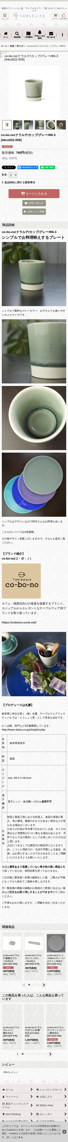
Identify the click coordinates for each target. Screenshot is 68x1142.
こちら (19, 1137)
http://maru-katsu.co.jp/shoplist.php (23, 729)
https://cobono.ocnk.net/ (19, 622)
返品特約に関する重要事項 (18, 182)
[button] (5, 16)
